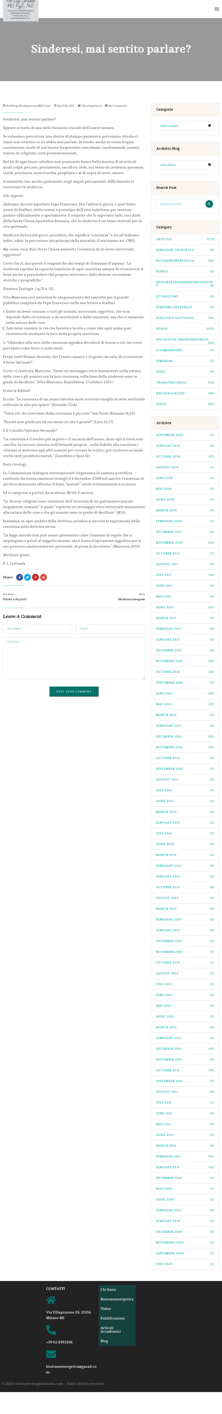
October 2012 (185, 962)
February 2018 (185, 521)
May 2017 (185, 596)
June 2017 (185, 585)
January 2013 (185, 930)
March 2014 (185, 855)
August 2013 (185, 898)
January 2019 (185, 445)
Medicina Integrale (131, 599)
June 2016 (185, 693)
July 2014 (185, 833)
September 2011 (185, 1081)
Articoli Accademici (112, 1330)
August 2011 (185, 1092)
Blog (105, 1341)
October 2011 (185, 1070)
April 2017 (185, 607)
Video (185, 404)
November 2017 (185, 542)
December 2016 (185, 650)
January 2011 (185, 1167)
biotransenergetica (185, 260)
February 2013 (185, 919)
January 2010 (185, 1221)
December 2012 (185, 941)
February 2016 (185, 725)
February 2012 (185, 1038)
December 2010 (185, 1178)
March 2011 (185, 1145)
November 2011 (185, 1059)
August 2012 (185, 973)
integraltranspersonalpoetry (185, 284)
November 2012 (185, 952)
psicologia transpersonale (185, 341)
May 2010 (185, 1188)
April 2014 (185, 844)
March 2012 (185, 1027)
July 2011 (185, 1102)
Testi (185, 371)
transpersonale (185, 382)
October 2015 (185, 758)
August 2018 (185, 467)
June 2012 (185, 995)
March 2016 (185, 715)
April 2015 (185, 801)
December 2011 (185, 1048)
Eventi (185, 271)
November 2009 (185, 1242)
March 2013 (185, 908)
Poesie (185, 328)
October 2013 (185, 887)
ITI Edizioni (185, 296)
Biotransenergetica (118, 1299)
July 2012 (185, 984)
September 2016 (185, 682)
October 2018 (185, 456)
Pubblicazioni (114, 1318)
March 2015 (185, 812)
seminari (185, 361)
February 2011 (185, 1156)
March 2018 (185, 510)
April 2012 (185, 1016)
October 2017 (185, 553)
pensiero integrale (185, 307)
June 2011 (185, 1113)
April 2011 (185, 1135)
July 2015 (185, 790)
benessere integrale (185, 250)
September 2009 (185, 1253)
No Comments (118, 105)
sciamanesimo (185, 350)
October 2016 (185, 672)
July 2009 (185, 1264)
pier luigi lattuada (185, 318)
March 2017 (185, 618)
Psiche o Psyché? (15, 599)
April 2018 (185, 499)
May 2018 (185, 489)
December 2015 (185, 736)
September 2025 (185, 435)
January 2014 (185, 876)
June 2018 (185, 478)
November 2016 (185, 661)
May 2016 (185, 704)
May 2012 (185, 1005)
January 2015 (185, 822)
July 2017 (185, 575)
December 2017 (185, 532)
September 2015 (185, 769)
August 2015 (185, 779)
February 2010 (185, 1210)
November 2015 (185, 747)
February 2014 (185, 865)
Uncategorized (91, 105)
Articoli (185, 239)
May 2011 (185, 1124)
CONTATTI (55, 1289)
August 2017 (185, 564)
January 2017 (185, 639)
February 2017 (185, 629)
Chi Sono (109, 1290)
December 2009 (185, 1232)
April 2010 (185, 1199)
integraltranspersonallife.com (30, 105)
